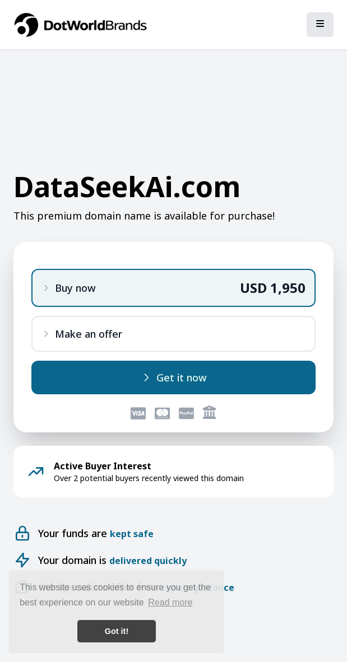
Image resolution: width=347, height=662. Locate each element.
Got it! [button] (116, 631)
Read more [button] (170, 602)
